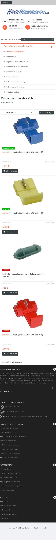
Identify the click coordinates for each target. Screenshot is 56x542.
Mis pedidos (6, 501)
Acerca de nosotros (9, 432)
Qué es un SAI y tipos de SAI (11, 473)
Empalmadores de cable (15, 51)
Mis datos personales (9, 514)
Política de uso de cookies (11, 445)
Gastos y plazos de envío (11, 453)
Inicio (4, 39)
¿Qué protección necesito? (11, 481)
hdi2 (18, 528)
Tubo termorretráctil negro (16, 82)
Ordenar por (9, 112)
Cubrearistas (11, 56)
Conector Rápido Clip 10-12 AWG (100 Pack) (25, 213)
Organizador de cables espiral (17, 62)
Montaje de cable (17, 39)
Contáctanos (6, 469)
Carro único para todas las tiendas (14, 436)
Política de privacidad (9, 441)
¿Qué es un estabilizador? (11, 477)
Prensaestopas (12, 77)
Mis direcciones (7, 510)
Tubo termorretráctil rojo (16, 87)
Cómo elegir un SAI (8, 490)
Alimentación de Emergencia (12, 486)
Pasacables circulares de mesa (18, 67)
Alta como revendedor (10, 457)
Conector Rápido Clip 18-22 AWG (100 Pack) (25, 335)
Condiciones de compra (10, 449)
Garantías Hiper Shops (10, 428)
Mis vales (5, 518)
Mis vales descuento (9, 506)
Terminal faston (12, 92)
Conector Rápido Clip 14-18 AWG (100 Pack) (25, 152)
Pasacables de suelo (14, 72)
